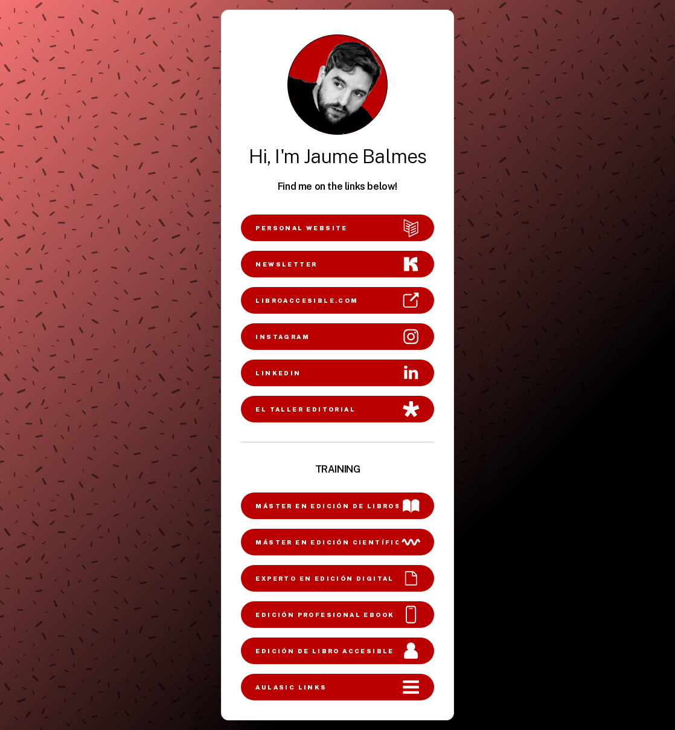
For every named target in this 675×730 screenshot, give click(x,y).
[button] (337, 228)
